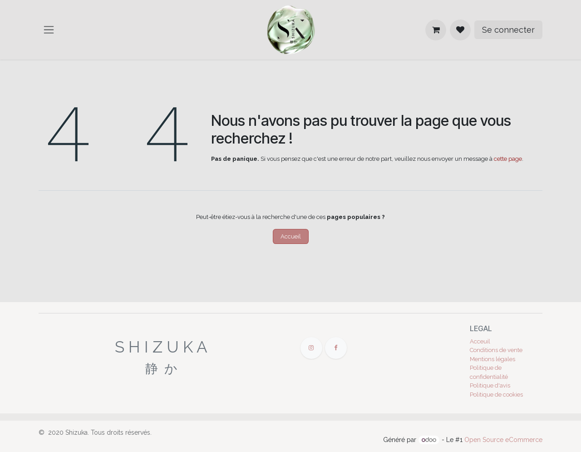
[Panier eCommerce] (435, 30)
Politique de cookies (496, 394)
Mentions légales (492, 359)
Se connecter (508, 30)
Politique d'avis (490, 385)
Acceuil (480, 341)
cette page (508, 158)
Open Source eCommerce (503, 439)
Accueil (291, 236)
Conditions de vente (496, 350)
